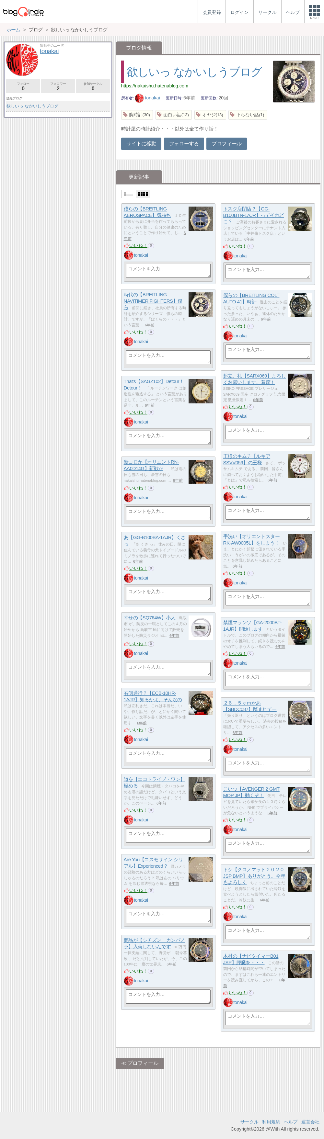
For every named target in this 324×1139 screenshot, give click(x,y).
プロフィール (226, 143)
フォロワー (58, 86)
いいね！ (138, 245)
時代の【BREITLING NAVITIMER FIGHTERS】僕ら (153, 301)
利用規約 (271, 1121)
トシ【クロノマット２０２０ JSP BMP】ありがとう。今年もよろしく (254, 876)
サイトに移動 (141, 143)
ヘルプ (290, 1121)
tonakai (147, 97)
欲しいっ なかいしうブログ (194, 71)
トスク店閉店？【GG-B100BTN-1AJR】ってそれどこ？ (253, 215)
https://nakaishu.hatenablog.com (154, 85)
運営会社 (310, 1121)
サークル (249, 1121)
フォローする (184, 143)
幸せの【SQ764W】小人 (150, 618)
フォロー (23, 86)
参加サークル (93, 86)
